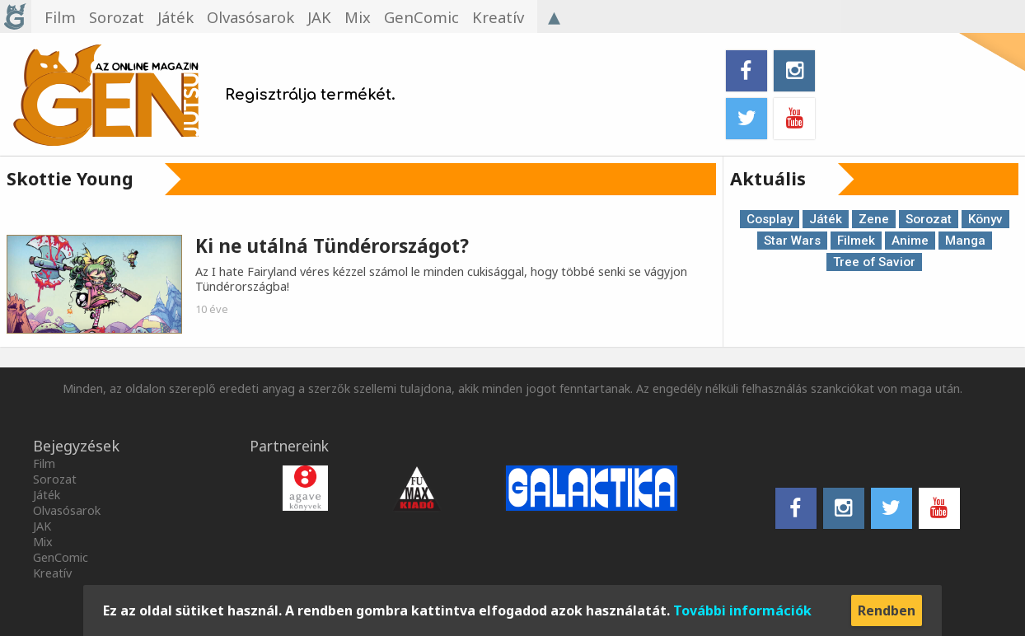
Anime (910, 240)
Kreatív (52, 573)
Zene (874, 219)
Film (44, 463)
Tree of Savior (874, 262)
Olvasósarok (67, 510)
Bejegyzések (76, 446)
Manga (965, 240)
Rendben (886, 610)
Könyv (985, 219)
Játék (825, 219)
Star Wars (792, 240)
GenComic (60, 557)
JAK (42, 526)
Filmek (856, 240)
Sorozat (929, 219)
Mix (43, 541)
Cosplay (770, 219)
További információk (742, 610)
